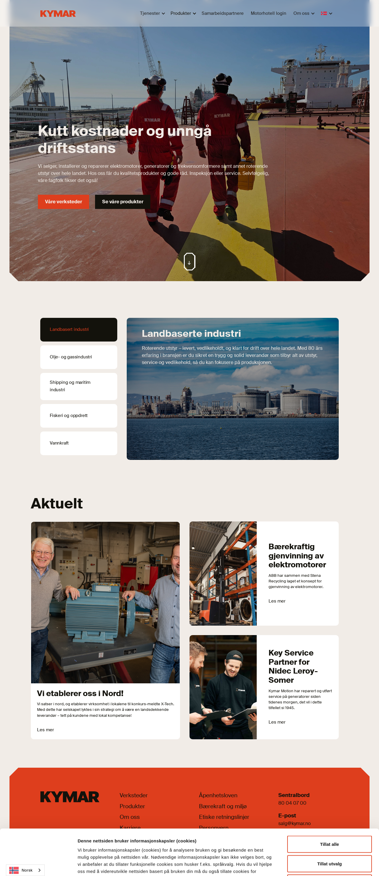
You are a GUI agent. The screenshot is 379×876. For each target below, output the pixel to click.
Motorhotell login (268, 13)
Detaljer (317, 864)
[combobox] (25, 870)
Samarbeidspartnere (223, 13)
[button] (151, 13)
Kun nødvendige (329, 837)
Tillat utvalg (329, 817)
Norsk (21, 870)
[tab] (78, 330)
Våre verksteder (63, 202)
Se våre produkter (122, 202)
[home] (58, 13)
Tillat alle (329, 798)
